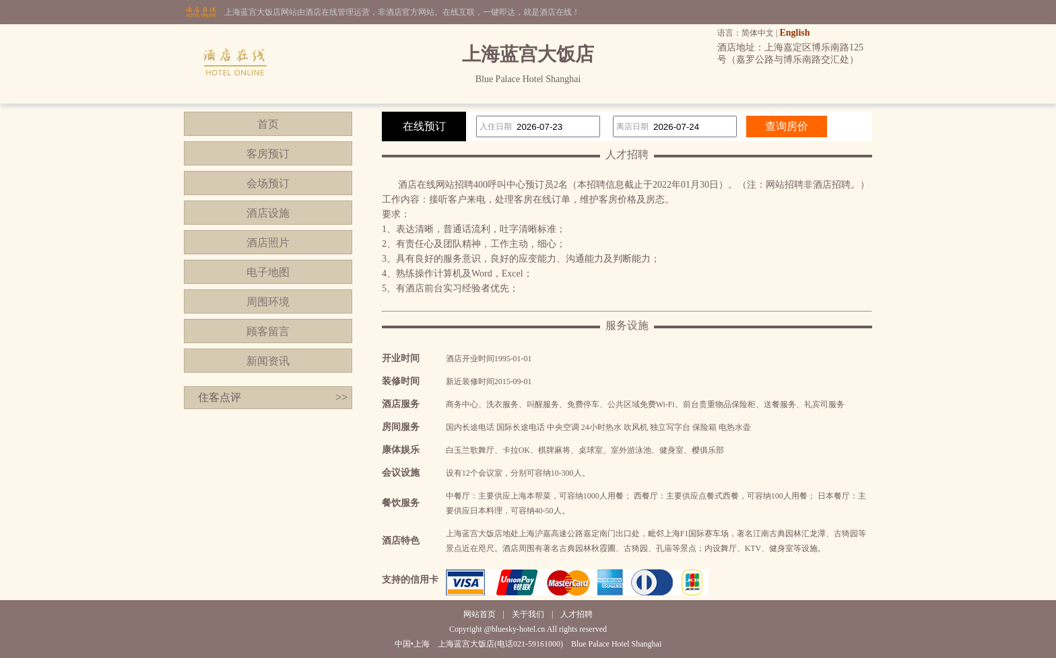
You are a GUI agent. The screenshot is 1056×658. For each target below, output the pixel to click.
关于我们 (528, 614)
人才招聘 (576, 614)
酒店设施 (268, 213)
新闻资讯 (268, 361)
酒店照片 (268, 242)
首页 (268, 124)
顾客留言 (268, 331)
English (794, 33)
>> (341, 397)
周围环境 (268, 301)
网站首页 (479, 614)
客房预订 (268, 153)
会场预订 (268, 183)
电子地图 (268, 272)
